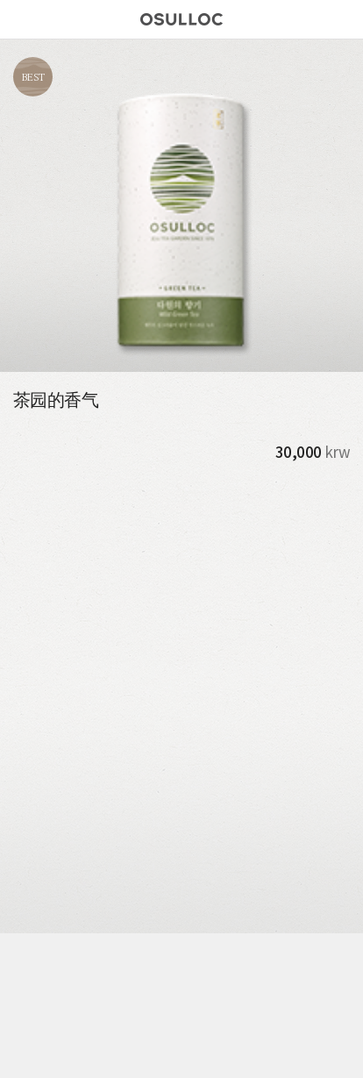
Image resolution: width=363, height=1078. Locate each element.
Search (339, 19)
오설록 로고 (181, 22)
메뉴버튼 (19, 19)
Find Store (309, 19)
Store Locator (97, 1053)
